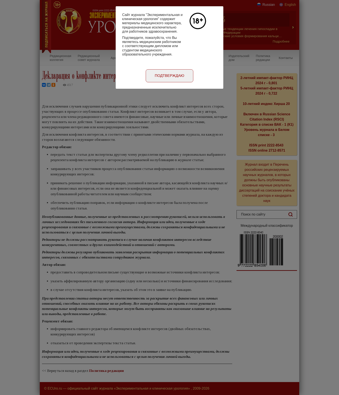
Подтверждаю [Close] (169, 76)
